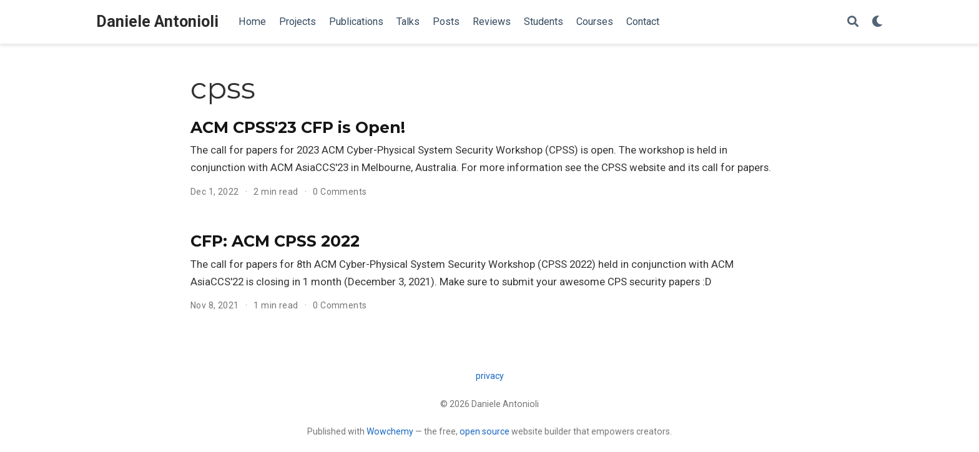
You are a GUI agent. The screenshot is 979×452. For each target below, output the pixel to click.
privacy (490, 376)
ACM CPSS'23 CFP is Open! (297, 127)
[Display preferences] (877, 22)
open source (484, 431)
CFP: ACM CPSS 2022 (275, 241)
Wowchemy (390, 431)
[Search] (852, 22)
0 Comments (340, 192)
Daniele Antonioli (157, 21)
